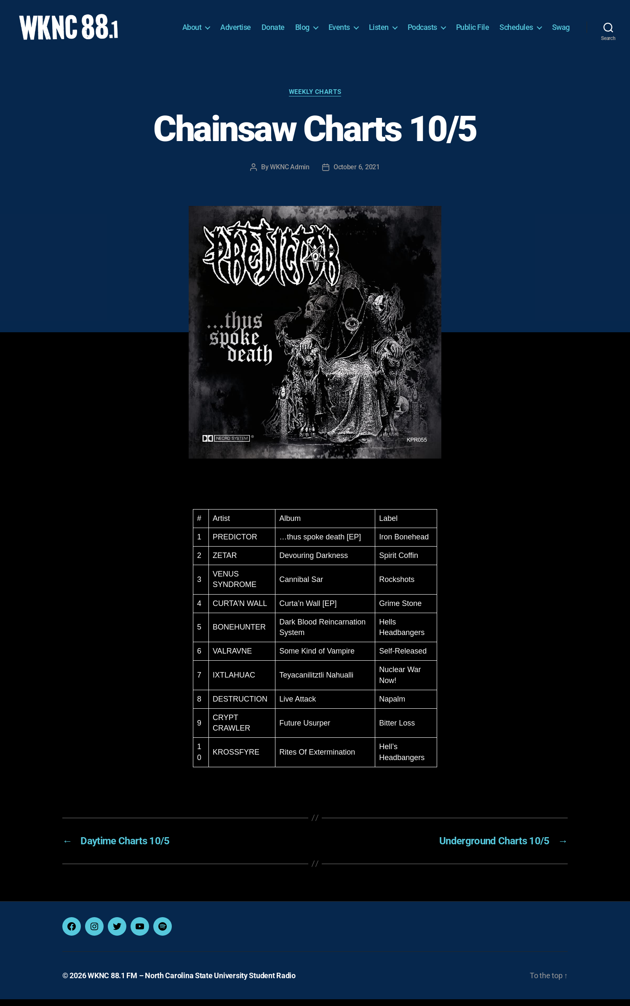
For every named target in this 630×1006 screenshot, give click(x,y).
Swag (561, 30)
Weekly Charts (315, 99)
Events (339, 30)
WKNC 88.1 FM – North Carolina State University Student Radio (192, 982)
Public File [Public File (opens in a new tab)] (472, 30)
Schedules (516, 30)
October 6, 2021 (357, 174)
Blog (302, 30)
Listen (379, 30)
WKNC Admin (289, 174)
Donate (273, 30)
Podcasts (422, 30)
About (192, 30)
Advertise (235, 30)
